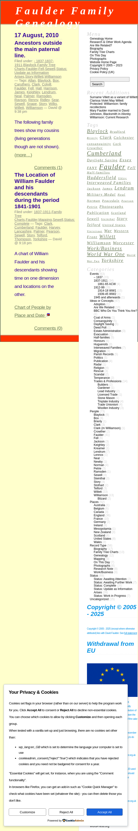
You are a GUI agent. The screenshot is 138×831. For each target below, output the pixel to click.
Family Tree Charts (102, 52)
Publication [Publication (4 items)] (98, 213)
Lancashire (23, 231)
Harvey (54, 227)
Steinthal (99, 478)
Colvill (46, 84)
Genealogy (101, 555)
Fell (41, 69)
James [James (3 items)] (107, 188)
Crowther (100, 431)
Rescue (99, 371)
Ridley (45, 100)
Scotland (99, 535)
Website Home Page (103, 62)
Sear (55, 100)
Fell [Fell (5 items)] (131, 168)
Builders (103, 384)
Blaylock (29, 65)
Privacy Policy (99, 68)
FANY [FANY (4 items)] (92, 168)
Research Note (103, 569)
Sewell (50, 69)
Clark (36, 84)
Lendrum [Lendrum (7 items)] (124, 188)
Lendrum (49, 92)
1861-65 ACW (107, 284)
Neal (18, 96)
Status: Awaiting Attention (110, 579)
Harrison (50, 88)
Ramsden (44, 96)
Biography (96, 48)
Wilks (53, 104)
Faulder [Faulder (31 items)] (112, 167)
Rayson (20, 100)
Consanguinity (103, 321)
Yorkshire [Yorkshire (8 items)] (113, 260)
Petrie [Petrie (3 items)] (92, 206)
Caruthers (22, 84)
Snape (32, 104)
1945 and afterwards (107, 297)
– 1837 (98, 277)
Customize (27, 812)
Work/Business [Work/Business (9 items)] (104, 248)
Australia (99, 505)
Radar (98, 364)
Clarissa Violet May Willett (106, 100)
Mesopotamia (102, 528)
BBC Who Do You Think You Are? (115, 310)
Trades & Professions (107, 381)
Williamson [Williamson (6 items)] (99, 243)
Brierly (98, 421)
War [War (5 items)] (108, 231)
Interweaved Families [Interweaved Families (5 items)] (109, 183)
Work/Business (103, 572)
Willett (38, 76)
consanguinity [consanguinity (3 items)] (99, 144)
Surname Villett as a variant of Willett (114, 97)
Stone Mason (106, 398)
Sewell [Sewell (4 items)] (93, 219)
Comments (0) (48, 328)
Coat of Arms (102, 317)
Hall (39, 88)
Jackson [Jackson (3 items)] (94, 188)
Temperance (102, 378)
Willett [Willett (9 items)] (107, 236)
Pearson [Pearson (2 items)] (127, 200)
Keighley (33, 92)
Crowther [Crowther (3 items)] (95, 148)
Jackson (99, 441)
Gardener (104, 388)
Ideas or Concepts (101, 301)
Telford (41, 235)
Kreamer (99, 448)
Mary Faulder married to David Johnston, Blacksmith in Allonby (110, 112)
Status (94, 575)
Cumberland (24, 227)
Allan (32, 80)
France (98, 518)
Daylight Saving (104, 324)
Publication (101, 361)
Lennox (98, 455)
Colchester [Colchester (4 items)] (124, 137)
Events (94, 274)
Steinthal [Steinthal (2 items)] (108, 219)
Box (56, 80)
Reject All (66, 812)
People (94, 411)
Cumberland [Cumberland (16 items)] (104, 153)
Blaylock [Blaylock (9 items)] (97, 131)
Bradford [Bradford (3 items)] (117, 131)
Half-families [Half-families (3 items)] (98, 172)
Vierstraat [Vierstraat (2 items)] (95, 231)
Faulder (31, 69)
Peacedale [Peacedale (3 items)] (111, 200)
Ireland (98, 525)
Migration (100, 351)
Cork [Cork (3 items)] (117, 144)
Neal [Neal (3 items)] (122, 194)
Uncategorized (99, 599)
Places (94, 502)
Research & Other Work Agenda (110, 42)
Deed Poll (100, 327)
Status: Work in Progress (110, 595)
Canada (99, 512)
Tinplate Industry (108, 401)
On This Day (98, 55)
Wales (98, 542)
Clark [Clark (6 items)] (106, 137)
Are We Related (104, 307)
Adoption (99, 304)
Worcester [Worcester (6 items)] (123, 243)
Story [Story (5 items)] (122, 218)
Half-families (102, 337)
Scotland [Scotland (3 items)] (118, 213)
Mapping (45, 220)
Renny (33, 100)
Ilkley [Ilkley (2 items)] (122, 178)
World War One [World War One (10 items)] (106, 254)
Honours (99, 341)
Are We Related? (101, 45)
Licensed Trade (108, 394)
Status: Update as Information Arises (41, 72)
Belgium (99, 508)
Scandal (99, 374)
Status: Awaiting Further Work (113, 582)
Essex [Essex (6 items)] (126, 160)
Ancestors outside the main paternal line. (38, 49)
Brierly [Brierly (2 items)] (92, 138)
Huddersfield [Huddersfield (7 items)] (101, 177)
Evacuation (101, 334)
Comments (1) (48, 167)
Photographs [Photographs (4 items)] (111, 206)
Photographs (98, 59)
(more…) (23, 154)
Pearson (53, 231)
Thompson (23, 239)
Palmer (29, 96)
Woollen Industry (108, 408)
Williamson (52, 76)
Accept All (104, 812)
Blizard (102, 498)
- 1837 (39, 61)
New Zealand (102, 532)
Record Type (98, 545)
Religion (99, 368)
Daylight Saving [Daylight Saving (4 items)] (102, 160)
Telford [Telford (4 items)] (94, 225)
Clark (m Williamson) (107, 428)
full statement (130, 633)
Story (29, 76)
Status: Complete (105, 585)
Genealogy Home (101, 38)
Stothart (99, 485)
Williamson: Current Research (109, 117)
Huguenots (101, 344)
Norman (99, 465)
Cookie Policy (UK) (102, 72)
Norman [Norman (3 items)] (93, 200)
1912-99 (99, 287)
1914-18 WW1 (107, 290)
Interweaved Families (107, 347)
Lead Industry (106, 391)
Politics (98, 357)
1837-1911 (42, 212)
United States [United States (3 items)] (114, 225)
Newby (98, 461)
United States (102, 538)
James (20, 92)
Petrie (97, 468)
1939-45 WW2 (107, 294)
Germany (100, 522)
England (99, 515)
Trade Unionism (108, 404)
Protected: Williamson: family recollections (108, 105)
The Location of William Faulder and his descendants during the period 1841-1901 (37, 190)
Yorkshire (40, 239)
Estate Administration (107, 331)
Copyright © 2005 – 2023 (106, 65)
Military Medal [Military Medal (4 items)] (101, 194)
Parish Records (104, 354)
